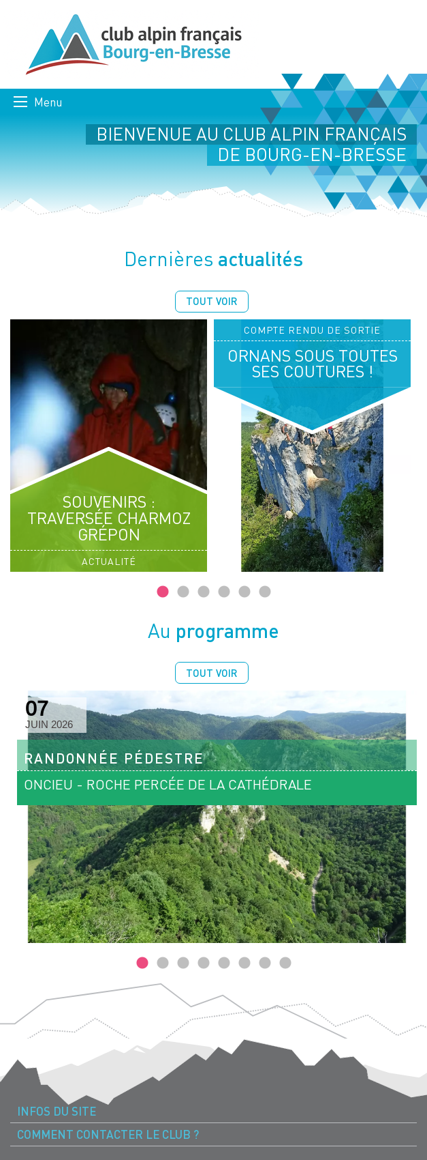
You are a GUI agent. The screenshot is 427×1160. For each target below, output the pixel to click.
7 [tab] (265, 963)
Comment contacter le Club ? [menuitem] (108, 1134)
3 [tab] (203, 592)
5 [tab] (244, 592)
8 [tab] (285, 963)
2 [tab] (183, 592)
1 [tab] (163, 592)
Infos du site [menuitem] (56, 1111)
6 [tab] (265, 592)
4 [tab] (224, 592)
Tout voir (212, 301)
